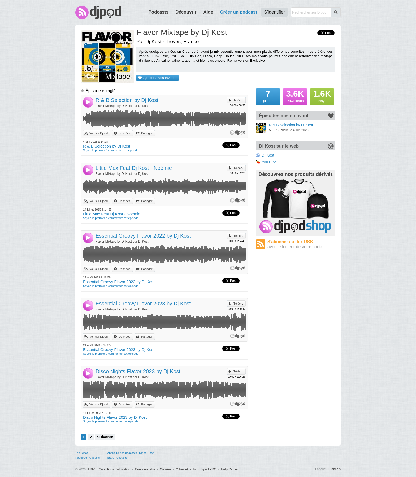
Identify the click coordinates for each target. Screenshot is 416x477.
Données (124, 133)
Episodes (268, 95)
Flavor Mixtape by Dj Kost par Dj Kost (122, 106)
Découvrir (185, 12)
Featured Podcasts (87, 457)
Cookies (165, 469)
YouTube (269, 162)
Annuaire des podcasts (122, 452)
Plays (322, 95)
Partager (146, 133)
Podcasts (159, 12)
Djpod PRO (208, 469)
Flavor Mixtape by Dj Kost (181, 32)
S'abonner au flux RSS (301, 244)
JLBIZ (90, 469)
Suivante (105, 437)
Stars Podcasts (117, 457)
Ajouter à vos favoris (159, 78)
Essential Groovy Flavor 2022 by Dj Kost (143, 236)
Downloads (295, 95)
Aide (208, 12)
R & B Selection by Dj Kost (127, 100)
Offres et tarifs (186, 469)
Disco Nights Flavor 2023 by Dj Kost (138, 371)
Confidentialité (145, 469)
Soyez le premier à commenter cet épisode (110, 150)
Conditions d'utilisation (115, 469)
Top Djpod (82, 452)
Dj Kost (268, 155)
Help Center (229, 469)
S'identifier (274, 12)
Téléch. (238, 100)
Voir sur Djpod (98, 133)
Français (334, 469)
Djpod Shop (146, 452)
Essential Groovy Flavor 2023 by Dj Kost (143, 303)
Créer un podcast (238, 12)
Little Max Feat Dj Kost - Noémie (134, 168)
